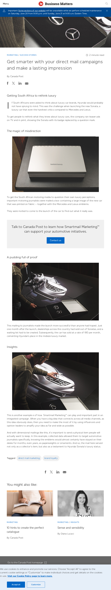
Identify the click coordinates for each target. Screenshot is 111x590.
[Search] (106, 4)
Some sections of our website (32, 10)
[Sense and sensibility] (81, 504)
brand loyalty (51, 458)
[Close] (107, 10)
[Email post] (26, 82)
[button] (7, 83)
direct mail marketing (29, 458)
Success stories (28, 55)
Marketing (12, 55)
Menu (6, 3)
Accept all (16, 584)
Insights (75, 522)
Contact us (55, 240)
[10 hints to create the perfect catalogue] (30, 504)
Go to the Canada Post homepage (25, 562)
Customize (36, 584)
